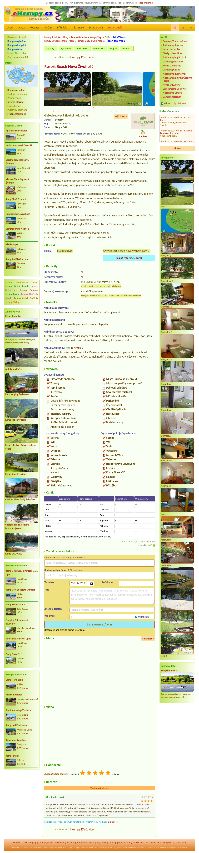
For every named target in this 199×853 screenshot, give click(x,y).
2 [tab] (58, 111)
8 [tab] (87, 111)
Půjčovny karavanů (17, 109)
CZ (175, 27)
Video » (178, 148)
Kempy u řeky (14, 49)
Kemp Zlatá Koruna (15, 604)
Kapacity (49, 48)
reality (65, 848)
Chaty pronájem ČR (17, 57)
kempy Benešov (79, 37)
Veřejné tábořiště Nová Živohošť (17, 161)
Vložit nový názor (99, 788)
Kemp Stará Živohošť (16, 199)
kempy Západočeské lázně (21, 282)
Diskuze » (112, 822)
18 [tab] (135, 111)
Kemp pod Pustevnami (17, 725)
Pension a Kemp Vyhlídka (18, 710)
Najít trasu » (120, 116)
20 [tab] (145, 111)
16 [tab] (126, 111)
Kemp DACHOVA (13, 553)
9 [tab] (92, 111)
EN (191, 27)
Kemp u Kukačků (172, 65)
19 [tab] (140, 111)
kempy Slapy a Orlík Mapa (91, 40)
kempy (16, 842)
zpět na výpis (63, 57)
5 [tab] (73, 111)
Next (153, 91)
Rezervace (98, 48)
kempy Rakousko (180, 848)
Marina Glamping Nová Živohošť (17, 181)
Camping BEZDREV (173, 61)
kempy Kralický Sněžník (26, 298)
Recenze (35, 27)
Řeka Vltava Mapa (116, 40)
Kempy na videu (16, 90)
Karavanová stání (16, 37)
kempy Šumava (29, 290)
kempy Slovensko (16, 53)
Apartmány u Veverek (16, 130)
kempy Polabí (12, 294)
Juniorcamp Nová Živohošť (19, 145)
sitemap (112, 842)
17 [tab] (131, 111)
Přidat (167, 103)
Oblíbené (181, 103)
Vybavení (65, 48)
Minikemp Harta (14, 694)
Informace (78, 27)
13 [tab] (111, 111)
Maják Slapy (12, 244)
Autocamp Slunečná (16, 740)
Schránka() (96, 27)
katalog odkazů (117, 848)
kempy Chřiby (12, 302)
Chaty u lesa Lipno (173, 53)
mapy (131, 848)
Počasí (48, 27)
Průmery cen (14, 97)
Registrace (101, 842)
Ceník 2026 (81, 48)
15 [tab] (121, 111)
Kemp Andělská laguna (17, 259)
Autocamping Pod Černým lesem (177, 79)
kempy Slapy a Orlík (100, 37)
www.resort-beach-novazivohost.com (125, 251)
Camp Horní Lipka (14, 679)
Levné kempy (14, 105)
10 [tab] (97, 111)
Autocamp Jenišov (173, 45)
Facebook (59, 842)
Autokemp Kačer (13, 369)
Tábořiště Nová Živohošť (18, 214)
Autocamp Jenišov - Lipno (18, 638)
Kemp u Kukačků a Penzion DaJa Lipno (22, 572)
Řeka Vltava (119, 37)
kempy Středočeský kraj (56, 37)
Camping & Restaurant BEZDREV (17, 622)
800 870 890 (64, 251)
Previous (46, 91)
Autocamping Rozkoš (174, 57)
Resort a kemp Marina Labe (176, 114)
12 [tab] (106, 111)
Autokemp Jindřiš (172, 92)
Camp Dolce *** (14, 654)
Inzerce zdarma (15, 101)
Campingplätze (45, 842)
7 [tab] (82, 111)
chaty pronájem (148, 848)
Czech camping (29, 842)
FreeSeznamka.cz (16, 113)
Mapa (21, 27)
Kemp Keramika (13, 316)
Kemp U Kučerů (171, 84)
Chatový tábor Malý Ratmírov (20, 499)
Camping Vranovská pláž (175, 41)
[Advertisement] (22, 789)
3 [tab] (63, 111)
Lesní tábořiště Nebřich (17, 228)
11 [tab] (102, 111)
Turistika (76, 348)
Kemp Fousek (12, 755)
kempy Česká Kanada (17, 286)
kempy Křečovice (83, 57)
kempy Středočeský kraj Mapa (59, 40)
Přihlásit (62, 27)
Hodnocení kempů (17, 94)
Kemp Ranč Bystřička (15, 419)
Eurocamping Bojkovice (17, 394)
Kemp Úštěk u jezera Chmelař (20, 589)
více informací (146, 2)
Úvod (9, 27)
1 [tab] (53, 111)
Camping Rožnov (172, 96)
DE (183, 27)
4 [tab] (68, 111)
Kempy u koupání (16, 45)
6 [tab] (77, 111)
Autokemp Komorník (174, 73)
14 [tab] (116, 111)
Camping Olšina (171, 69)
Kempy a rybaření (16, 41)
